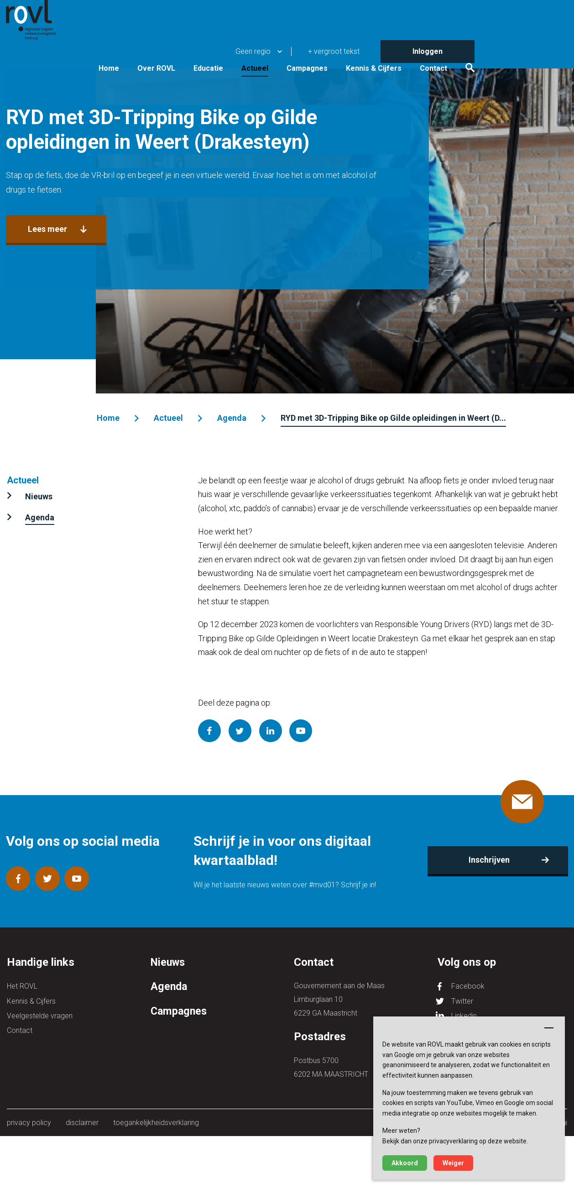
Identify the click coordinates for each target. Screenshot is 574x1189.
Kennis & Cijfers (466, 46)
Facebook (468, 985)
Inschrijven (489, 859)
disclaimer (81, 1122)
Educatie (301, 46)
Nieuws (38, 496)
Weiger (453, 1163)
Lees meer (47, 299)
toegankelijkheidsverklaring (154, 1122)
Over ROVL (249, 46)
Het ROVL (22, 985)
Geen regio (345, 11)
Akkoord (404, 1163)
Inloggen (520, 11)
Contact (526, 46)
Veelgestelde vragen (40, 1013)
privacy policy (29, 1122)
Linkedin (464, 1013)
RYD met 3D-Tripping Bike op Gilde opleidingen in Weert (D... (392, 418)
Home (201, 46)
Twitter (462, 999)
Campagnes (399, 46)
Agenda (230, 418)
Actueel (347, 46)
